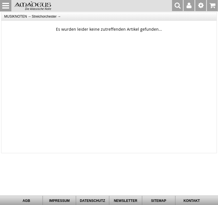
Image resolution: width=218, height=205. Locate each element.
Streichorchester (44, 16)
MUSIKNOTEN (15, 16)
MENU (5, 5)
